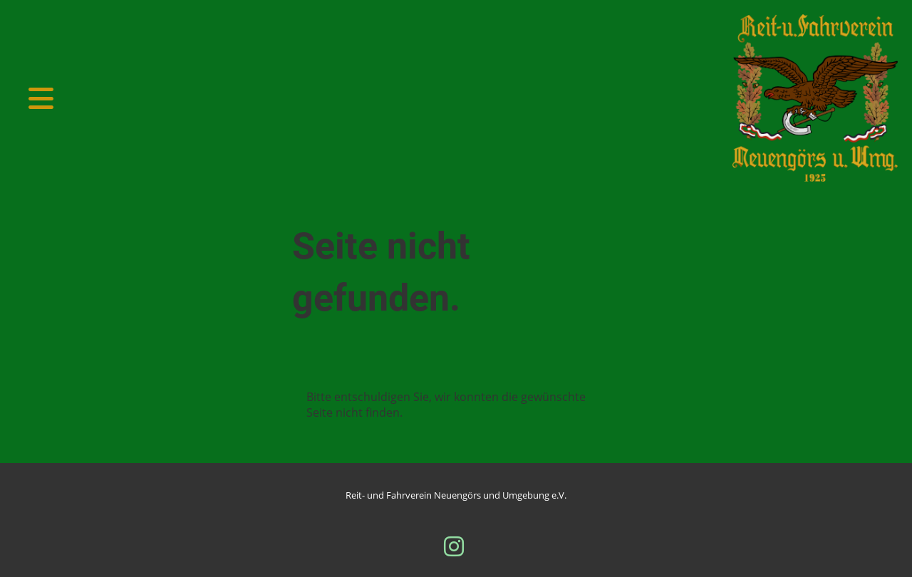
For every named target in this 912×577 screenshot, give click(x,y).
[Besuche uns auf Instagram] (454, 546)
